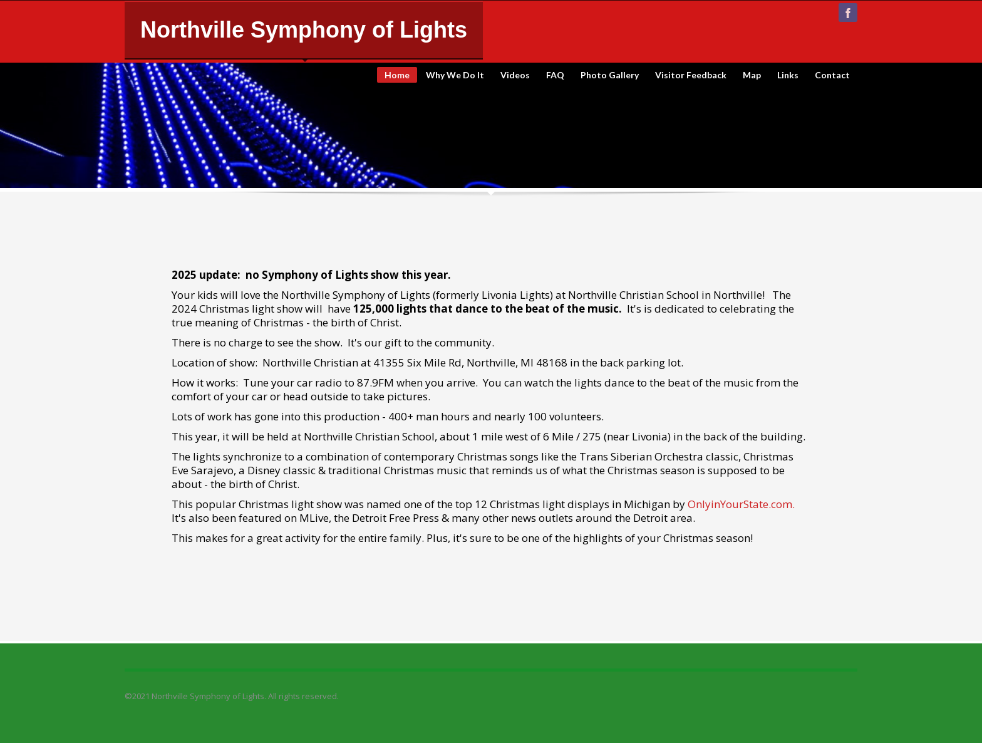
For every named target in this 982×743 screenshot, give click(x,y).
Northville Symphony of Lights (303, 30)
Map (752, 75)
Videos (515, 75)
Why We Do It (455, 75)
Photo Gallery (610, 75)
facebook (848, 12)
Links (788, 75)
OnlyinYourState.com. (741, 504)
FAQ (555, 75)
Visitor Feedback (690, 75)
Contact (832, 75)
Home (397, 75)
